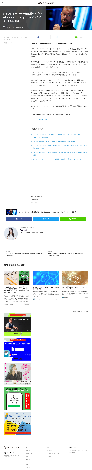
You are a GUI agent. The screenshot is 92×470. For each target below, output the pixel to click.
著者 (27, 463)
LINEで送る (80, 37)
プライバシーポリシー (53, 452)
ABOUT (28, 466)
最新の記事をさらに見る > (81, 310)
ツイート (60, 37)
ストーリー (29, 452)
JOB (27, 460)
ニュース (14, 27)
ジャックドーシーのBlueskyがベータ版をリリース (15, 38)
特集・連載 (29, 449)
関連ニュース (8, 43)
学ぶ (27, 455)
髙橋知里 (23, 230)
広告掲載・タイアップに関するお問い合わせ (78, 450)
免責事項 (49, 455)
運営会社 (49, 449)
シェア (40, 37)
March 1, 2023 (43, 119)
